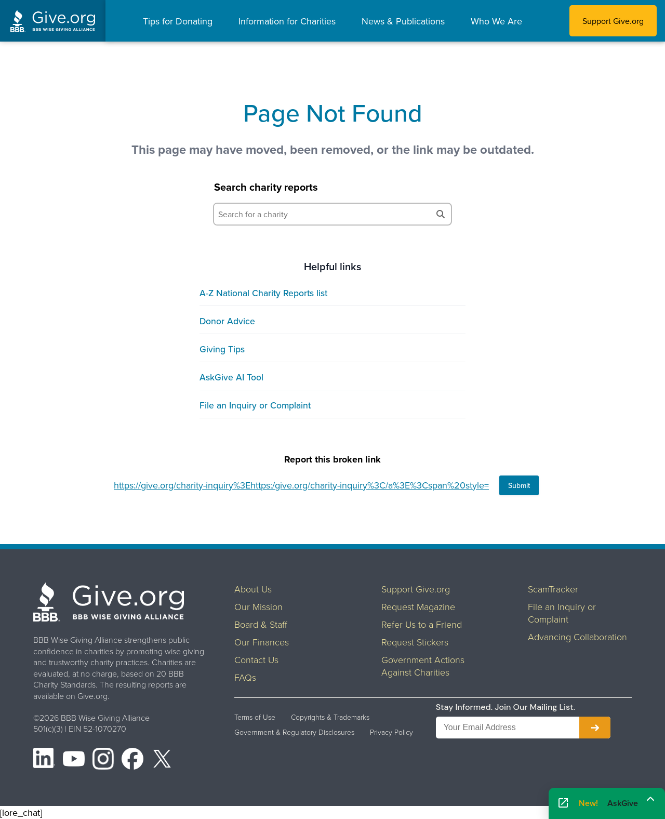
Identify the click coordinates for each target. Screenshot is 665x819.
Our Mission (258, 606)
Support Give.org (613, 21)
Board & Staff (260, 624)
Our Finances (261, 642)
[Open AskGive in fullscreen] (563, 804)
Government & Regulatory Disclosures (294, 732)
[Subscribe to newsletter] (594, 727)
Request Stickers (414, 642)
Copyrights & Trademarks (330, 717)
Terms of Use (254, 717)
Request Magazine (418, 606)
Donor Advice (227, 320)
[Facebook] (132, 760)
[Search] (440, 214)
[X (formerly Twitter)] (162, 760)
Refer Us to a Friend (421, 624)
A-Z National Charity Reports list (263, 292)
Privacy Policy (391, 732)
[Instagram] (103, 760)
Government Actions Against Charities (422, 665)
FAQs (245, 677)
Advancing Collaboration (577, 636)
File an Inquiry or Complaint (255, 405)
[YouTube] (74, 760)
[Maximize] (650, 799)
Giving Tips (222, 348)
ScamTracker (553, 589)
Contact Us (256, 659)
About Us (253, 589)
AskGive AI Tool (231, 377)
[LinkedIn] (44, 760)
